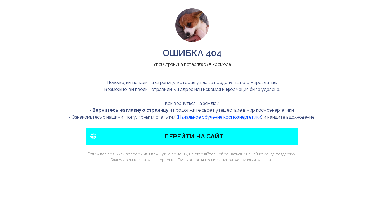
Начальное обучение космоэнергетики (219, 117)
